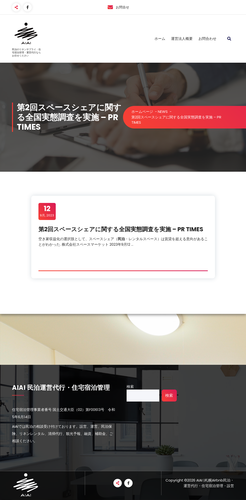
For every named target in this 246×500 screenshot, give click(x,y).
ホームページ (142, 111)
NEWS (163, 111)
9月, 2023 (47, 211)
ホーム (159, 38)
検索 (130, 386)
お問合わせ (207, 38)
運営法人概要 (182, 38)
